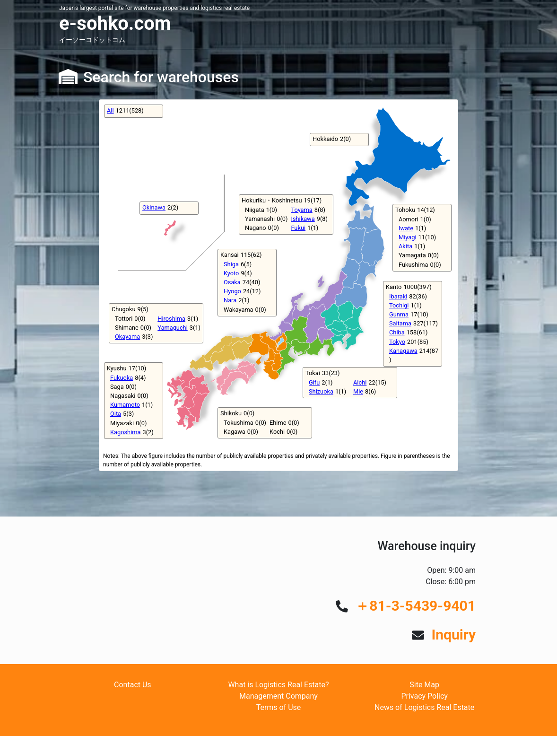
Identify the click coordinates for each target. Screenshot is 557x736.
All (110, 110)
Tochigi (399, 305)
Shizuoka (321, 391)
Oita (115, 413)
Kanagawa (403, 350)
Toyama (301, 209)
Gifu (314, 382)
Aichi (359, 382)
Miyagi (408, 237)
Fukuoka (121, 377)
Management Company (278, 696)
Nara (230, 300)
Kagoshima (125, 432)
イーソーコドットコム (92, 40)
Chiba (397, 332)
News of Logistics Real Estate (424, 707)
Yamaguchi (172, 327)
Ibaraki (398, 296)
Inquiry (453, 634)
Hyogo (232, 291)
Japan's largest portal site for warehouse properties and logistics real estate (154, 8)
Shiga (231, 264)
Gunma (399, 314)
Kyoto (231, 273)
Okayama (127, 336)
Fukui (298, 227)
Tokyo (397, 341)
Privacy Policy (424, 696)
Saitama (400, 323)
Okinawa (153, 207)
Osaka (232, 282)
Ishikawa (302, 218)
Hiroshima (171, 318)
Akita (405, 246)
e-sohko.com (115, 23)
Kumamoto (125, 404)
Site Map (424, 684)
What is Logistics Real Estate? (278, 684)
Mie (358, 391)
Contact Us (132, 684)
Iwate (406, 228)
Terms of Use (278, 707)
